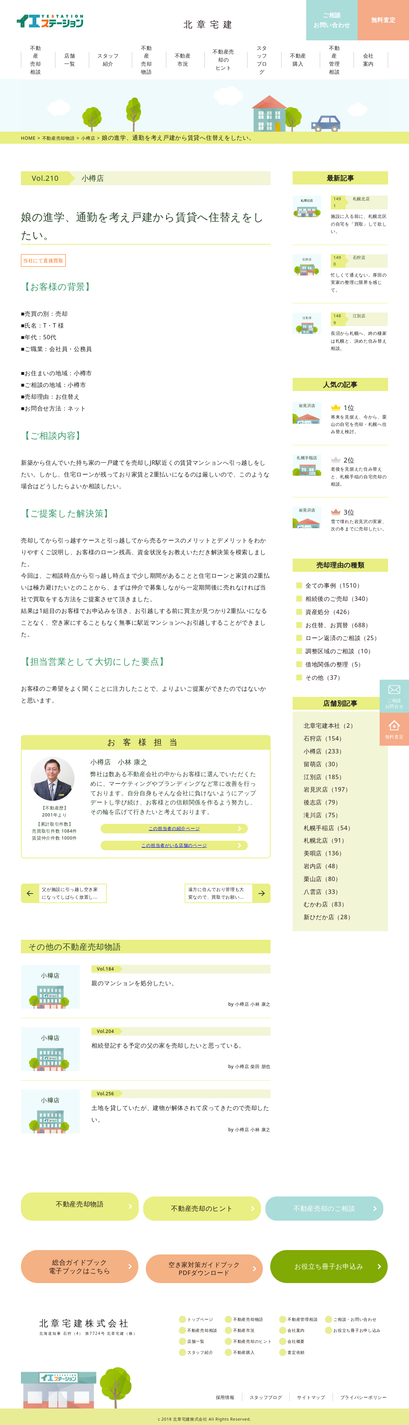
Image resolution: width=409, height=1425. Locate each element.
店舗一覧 (202, 1336)
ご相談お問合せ (394, 697)
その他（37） (324, 677)
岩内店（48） (322, 866)
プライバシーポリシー (360, 1391)
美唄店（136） (324, 853)
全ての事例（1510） (334, 585)
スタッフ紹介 (207, 1347)
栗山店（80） (322, 879)
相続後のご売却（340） (338, 599)
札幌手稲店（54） (329, 828)
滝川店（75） (322, 815)
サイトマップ (301, 1391)
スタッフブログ (252, 1391)
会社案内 (308, 1325)
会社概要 (308, 1336)
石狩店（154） (324, 738)
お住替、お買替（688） (338, 625)
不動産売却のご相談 (324, 1208)
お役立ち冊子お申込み (329, 1265)
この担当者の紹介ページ (174, 830)
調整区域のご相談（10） (339, 651)
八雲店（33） (322, 892)
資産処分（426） (329, 612)
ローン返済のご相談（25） (342, 638)
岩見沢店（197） (327, 789)
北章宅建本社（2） (330, 725)
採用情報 (207, 1391)
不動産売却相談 (209, 1325)
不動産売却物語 (79, 1208)
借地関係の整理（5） (334, 664)
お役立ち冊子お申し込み (373, 1325)
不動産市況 (185, 59)
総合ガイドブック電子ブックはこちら (79, 1265)
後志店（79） (322, 802)
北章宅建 (211, 22)
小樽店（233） (324, 751)
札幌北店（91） (326, 840)
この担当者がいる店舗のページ (174, 849)
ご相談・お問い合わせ (371, 1314)
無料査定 (394, 730)
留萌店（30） (322, 764)
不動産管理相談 (315, 1314)
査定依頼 (308, 1347)
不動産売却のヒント (202, 1208)
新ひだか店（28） (329, 917)
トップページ (207, 1314)
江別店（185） (324, 777)
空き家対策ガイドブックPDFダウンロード (204, 1266)
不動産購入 (252, 1347)
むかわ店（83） (326, 904)
